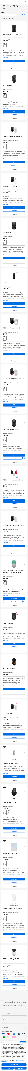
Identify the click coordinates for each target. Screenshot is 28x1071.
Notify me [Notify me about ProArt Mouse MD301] (14, 828)
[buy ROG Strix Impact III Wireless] (12, 187)
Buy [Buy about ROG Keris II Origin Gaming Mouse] (14, 546)
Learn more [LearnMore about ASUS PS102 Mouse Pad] (14, 882)
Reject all (7, 1068)
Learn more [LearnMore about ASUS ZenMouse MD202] (14, 776)
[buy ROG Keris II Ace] (8, 714)
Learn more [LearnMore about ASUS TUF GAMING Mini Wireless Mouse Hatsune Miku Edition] (13, 601)
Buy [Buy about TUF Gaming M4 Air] (14, 258)
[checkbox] (14, 68)
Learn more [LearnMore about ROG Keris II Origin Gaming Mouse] (14, 549)
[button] (2, 1)
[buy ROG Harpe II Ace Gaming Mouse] (13, 480)
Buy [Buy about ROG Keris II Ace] (14, 734)
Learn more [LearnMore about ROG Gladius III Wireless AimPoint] (14, 407)
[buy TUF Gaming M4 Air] (9, 232)
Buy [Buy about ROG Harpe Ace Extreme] (14, 303)
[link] (14, 1)
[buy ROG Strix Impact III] (9, 668)
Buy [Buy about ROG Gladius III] (14, 643)
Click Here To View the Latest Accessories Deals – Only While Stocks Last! (13, 7)
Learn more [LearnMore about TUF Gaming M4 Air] (14, 261)
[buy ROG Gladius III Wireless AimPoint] (13, 379)
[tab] (9, 8)
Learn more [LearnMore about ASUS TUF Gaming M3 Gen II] (14, 64)
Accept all (20, 1068)
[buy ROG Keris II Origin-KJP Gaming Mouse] (14, 960)
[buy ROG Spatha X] (7, 86)
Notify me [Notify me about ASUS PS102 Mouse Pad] (14, 879)
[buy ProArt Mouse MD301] (9, 802)
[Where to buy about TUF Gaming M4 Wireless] (24, 458)
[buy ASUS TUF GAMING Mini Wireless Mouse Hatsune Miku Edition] (14, 572)
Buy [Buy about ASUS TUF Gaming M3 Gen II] (14, 61)
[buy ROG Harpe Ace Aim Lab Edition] (13, 136)
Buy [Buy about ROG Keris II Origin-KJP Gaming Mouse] (14, 981)
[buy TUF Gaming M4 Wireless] (11, 429)
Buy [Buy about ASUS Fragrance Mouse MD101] (14, 934)
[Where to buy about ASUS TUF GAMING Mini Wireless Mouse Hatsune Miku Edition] (24, 601)
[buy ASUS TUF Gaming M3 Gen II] (12, 35)
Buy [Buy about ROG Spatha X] (14, 111)
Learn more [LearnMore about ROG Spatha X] (14, 114)
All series (9, 1013)
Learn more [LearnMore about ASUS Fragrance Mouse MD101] (14, 937)
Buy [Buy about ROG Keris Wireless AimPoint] (14, 354)
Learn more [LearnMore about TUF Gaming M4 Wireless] (13, 458)
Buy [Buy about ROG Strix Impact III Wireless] (14, 207)
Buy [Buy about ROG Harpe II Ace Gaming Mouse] (14, 500)
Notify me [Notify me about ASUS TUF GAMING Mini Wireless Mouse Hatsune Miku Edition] (14, 598)
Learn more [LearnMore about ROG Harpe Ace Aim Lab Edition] (14, 165)
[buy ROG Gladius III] (8, 623)
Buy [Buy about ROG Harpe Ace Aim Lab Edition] (14, 162)
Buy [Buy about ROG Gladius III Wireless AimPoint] (14, 404)
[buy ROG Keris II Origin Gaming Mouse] (13, 525)
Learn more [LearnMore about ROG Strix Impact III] (14, 692)
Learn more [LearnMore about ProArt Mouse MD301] (14, 831)
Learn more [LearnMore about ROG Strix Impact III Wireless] (14, 210)
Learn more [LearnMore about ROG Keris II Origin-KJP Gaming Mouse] (14, 984)
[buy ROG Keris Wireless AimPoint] (12, 328)
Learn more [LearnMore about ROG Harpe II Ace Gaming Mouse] (14, 503)
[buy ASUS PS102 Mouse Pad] (10, 853)
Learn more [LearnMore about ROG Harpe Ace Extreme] (14, 306)
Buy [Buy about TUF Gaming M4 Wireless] (14, 455)
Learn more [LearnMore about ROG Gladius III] (14, 646)
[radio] (13, 759)
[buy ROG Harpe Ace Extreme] (10, 283)
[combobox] (9, 15)
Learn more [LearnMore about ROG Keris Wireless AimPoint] (14, 357)
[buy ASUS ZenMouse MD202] (10, 763)
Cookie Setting (14, 1064)
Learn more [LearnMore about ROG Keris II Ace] (14, 737)
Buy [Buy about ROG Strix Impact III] (14, 689)
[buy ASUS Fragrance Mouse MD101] (12, 908)
